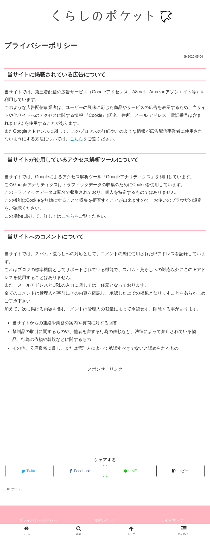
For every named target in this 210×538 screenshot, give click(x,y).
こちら (76, 138)
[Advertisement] (105, 411)
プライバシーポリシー (38, 520)
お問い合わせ (105, 520)
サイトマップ (172, 520)
